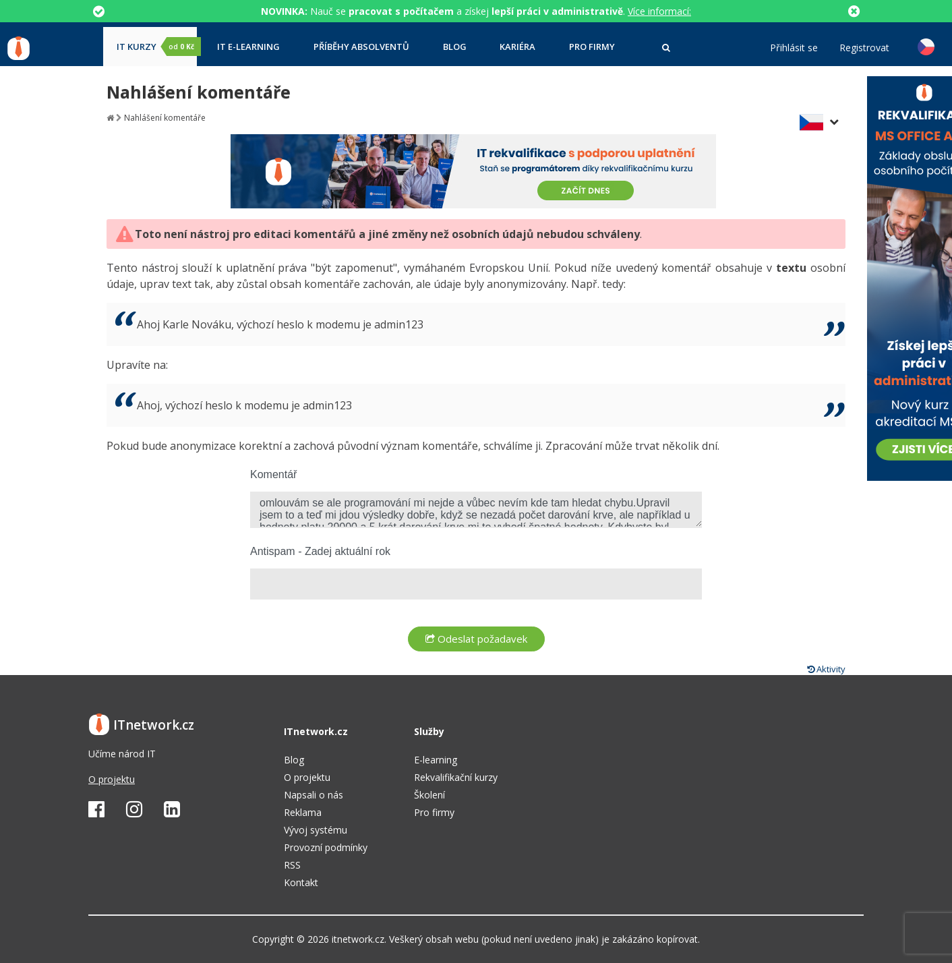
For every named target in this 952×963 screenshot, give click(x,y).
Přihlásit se (794, 48)
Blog (455, 46)
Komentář (273, 474)
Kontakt (301, 882)
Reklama (303, 812)
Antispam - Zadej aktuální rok (320, 551)
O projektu (111, 779)
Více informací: (659, 11)
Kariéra (517, 46)
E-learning (435, 759)
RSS (292, 864)
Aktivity (826, 669)
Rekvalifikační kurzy (456, 777)
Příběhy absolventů (361, 46)
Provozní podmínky (325, 847)
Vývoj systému (315, 829)
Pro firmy (592, 46)
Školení (429, 794)
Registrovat (864, 48)
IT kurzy (157, 46)
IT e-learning (248, 46)
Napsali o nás (313, 794)
